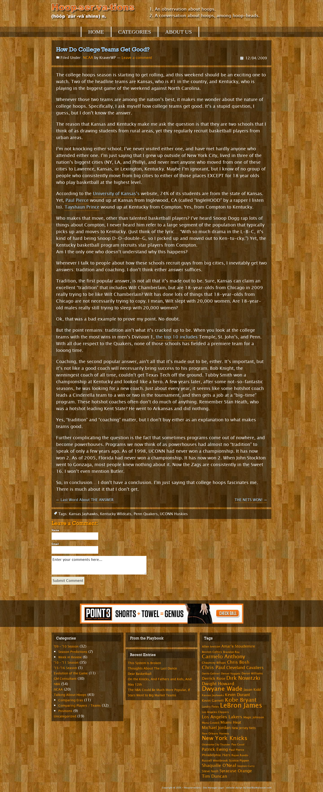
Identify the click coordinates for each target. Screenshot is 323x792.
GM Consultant (65, 678)
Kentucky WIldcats (115, 514)
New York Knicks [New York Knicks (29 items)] (224, 738)
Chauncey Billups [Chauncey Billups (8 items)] (214, 663)
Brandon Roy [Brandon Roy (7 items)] (231, 652)
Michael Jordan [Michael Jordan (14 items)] (216, 728)
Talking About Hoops (70, 695)
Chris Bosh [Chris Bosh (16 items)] (238, 662)
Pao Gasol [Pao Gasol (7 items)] (237, 744)
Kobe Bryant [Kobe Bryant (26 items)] (241, 700)
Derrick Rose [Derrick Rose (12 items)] (213, 678)
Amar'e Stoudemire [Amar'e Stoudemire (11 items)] (238, 646)
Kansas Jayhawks (83, 514)
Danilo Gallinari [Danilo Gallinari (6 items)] (211, 674)
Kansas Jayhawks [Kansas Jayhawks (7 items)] (213, 695)
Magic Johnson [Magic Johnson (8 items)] (253, 717)
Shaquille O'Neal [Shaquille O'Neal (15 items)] (219, 765)
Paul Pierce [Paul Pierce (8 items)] (236, 750)
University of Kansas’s (116, 193)
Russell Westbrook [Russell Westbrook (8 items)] (215, 760)
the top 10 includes (177, 337)
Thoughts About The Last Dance (152, 668)
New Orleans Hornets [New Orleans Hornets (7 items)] (215, 734)
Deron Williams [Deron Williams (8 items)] (252, 673)
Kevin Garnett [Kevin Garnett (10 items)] (213, 700)
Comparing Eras (70, 700)
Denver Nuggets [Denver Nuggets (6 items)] (230, 674)
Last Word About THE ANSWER (84, 500)
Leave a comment (137, 57)
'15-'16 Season (65, 668)
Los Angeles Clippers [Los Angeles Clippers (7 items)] (215, 712)
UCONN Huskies (174, 514)
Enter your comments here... (99, 565)
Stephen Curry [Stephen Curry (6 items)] (246, 766)
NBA (57, 684)
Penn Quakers (146, 514)
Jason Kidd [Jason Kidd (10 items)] (252, 689)
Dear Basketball (139, 673)
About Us (178, 32)
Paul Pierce (77, 200)
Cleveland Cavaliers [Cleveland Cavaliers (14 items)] (245, 668)
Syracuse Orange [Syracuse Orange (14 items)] (236, 771)
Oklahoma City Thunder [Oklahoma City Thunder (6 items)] (216, 745)
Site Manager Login (213, 787)
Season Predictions (72, 652)
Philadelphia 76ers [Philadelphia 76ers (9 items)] (216, 755)
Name (55, 530)
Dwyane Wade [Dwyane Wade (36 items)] (222, 688)
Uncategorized (65, 716)
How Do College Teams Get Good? (102, 49)
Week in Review (70, 657)
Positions (65, 711)
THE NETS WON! (251, 500)
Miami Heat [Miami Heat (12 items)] (230, 722)
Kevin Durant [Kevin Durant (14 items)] (237, 695)
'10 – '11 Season (66, 662)
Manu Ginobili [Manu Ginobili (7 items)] (210, 723)
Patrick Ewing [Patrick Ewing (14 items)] (215, 749)
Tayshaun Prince (82, 207)
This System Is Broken (144, 663)
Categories (134, 32)
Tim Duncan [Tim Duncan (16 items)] (214, 776)
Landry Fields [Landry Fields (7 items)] (210, 707)
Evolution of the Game (71, 673)
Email (55, 544)
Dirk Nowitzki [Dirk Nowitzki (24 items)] (243, 678)
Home (96, 32)
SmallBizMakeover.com (258, 787)
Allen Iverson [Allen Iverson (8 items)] (211, 646)
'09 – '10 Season (66, 646)
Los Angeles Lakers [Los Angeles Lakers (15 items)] (222, 717)
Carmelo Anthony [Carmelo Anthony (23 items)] (223, 657)
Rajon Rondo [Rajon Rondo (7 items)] (239, 755)
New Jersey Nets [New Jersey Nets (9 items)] (244, 728)
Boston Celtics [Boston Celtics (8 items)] (212, 652)
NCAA (88, 57)
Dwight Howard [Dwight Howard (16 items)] (218, 683)
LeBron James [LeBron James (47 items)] (241, 705)
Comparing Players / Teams (79, 705)
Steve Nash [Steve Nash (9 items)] (210, 771)
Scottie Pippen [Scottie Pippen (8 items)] (239, 760)
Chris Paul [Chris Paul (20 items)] (213, 667)
